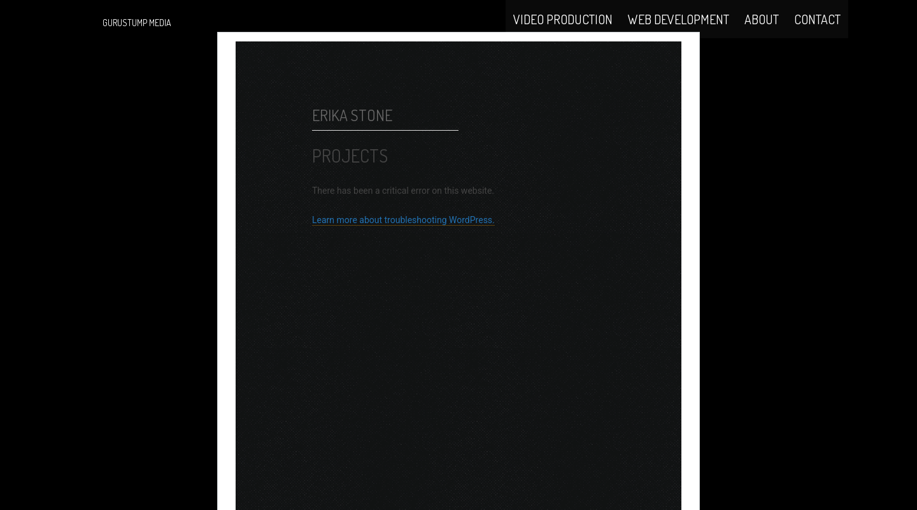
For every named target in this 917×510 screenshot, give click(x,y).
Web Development (678, 33)
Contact (817, 33)
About (761, 33)
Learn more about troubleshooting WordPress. (403, 255)
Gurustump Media (137, 22)
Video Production (563, 33)
